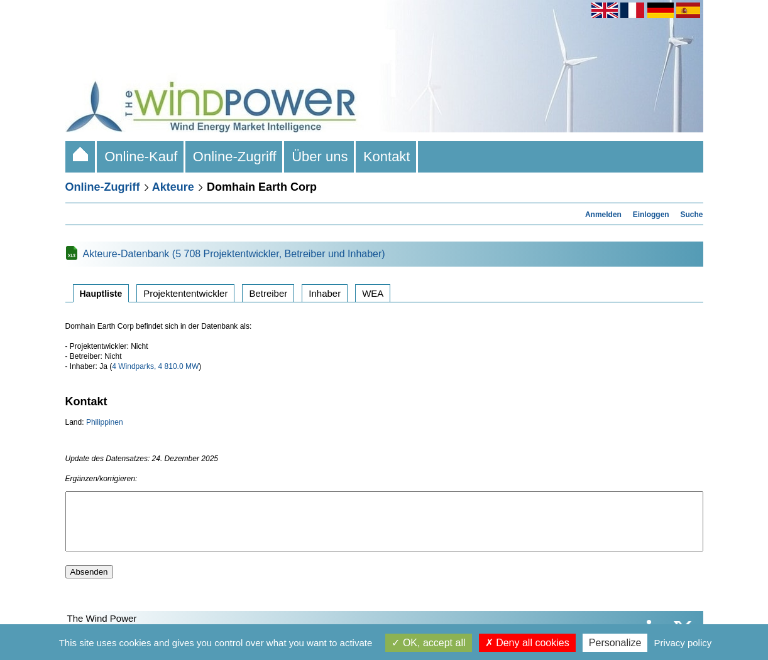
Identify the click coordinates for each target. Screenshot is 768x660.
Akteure (173, 187)
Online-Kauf (141, 156)
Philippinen (104, 422)
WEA (372, 293)
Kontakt (387, 156)
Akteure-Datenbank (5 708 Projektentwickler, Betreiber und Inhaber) (234, 253)
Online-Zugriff (234, 156)
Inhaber (325, 293)
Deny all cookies (527, 642)
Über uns (320, 156)
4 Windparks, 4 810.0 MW (155, 366)
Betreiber (268, 293)
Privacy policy (683, 642)
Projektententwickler (185, 293)
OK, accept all (428, 642)
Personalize (615, 642)
